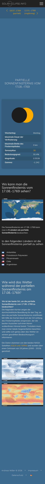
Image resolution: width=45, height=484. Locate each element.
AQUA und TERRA (19, 345)
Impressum (33, 470)
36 (34, 150)
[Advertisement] (22, 44)
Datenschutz (17, 475)
